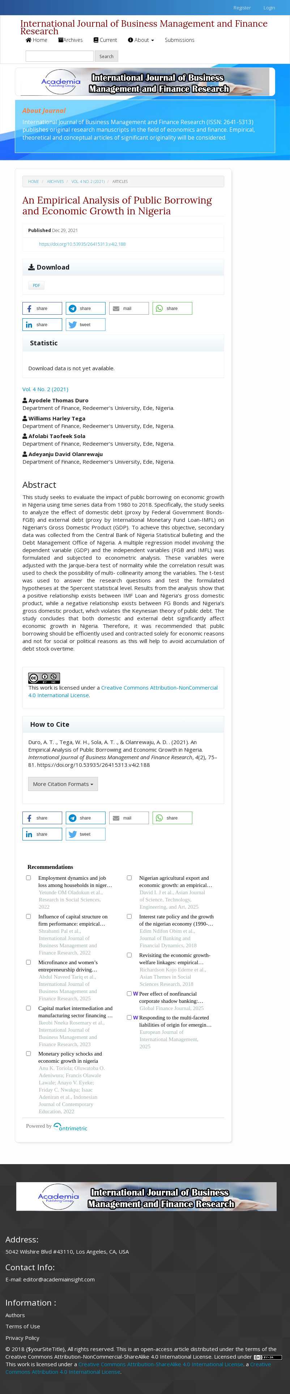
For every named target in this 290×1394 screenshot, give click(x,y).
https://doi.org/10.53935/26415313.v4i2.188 (82, 244)
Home (36, 39)
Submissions (180, 39)
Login (269, 7)
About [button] (141, 39)
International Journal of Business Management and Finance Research (144, 25)
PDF (36, 285)
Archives (70, 39)
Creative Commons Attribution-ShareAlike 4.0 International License (160, 1364)
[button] (42, 308)
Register (242, 7)
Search (106, 56)
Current (105, 39)
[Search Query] (60, 56)
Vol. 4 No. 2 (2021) (88, 181)
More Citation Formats (63, 783)
